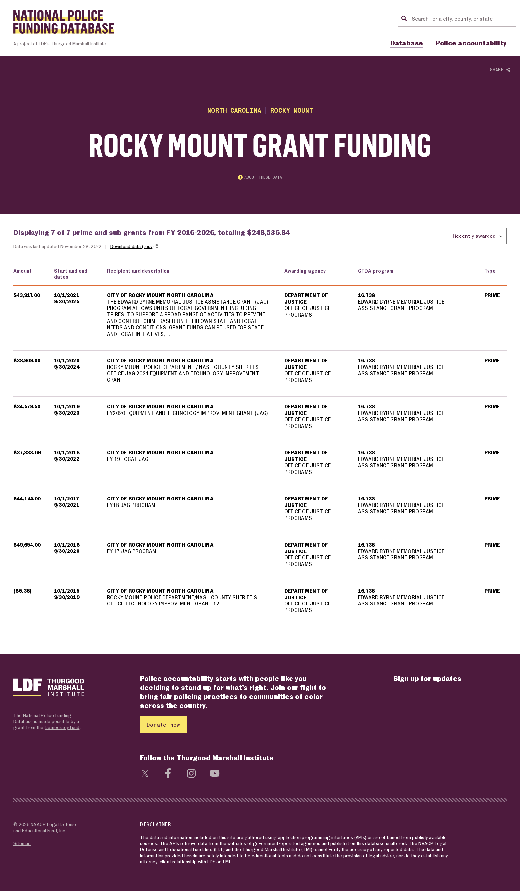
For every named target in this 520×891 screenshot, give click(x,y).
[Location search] (463, 18)
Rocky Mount (291, 110)
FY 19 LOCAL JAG (128, 459)
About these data (260, 177)
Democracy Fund (62, 727)
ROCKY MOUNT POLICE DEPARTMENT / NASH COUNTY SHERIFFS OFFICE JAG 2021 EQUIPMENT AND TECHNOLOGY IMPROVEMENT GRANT (183, 373)
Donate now (163, 724)
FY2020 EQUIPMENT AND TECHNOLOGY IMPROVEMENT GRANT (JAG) (188, 413)
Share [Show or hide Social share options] (500, 70)
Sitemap (22, 843)
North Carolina (234, 110)
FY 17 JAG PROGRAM (132, 551)
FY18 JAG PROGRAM (131, 505)
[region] (260, 445)
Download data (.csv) (134, 246)
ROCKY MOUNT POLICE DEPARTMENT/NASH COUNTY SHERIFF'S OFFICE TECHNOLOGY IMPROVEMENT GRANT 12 (182, 601)
